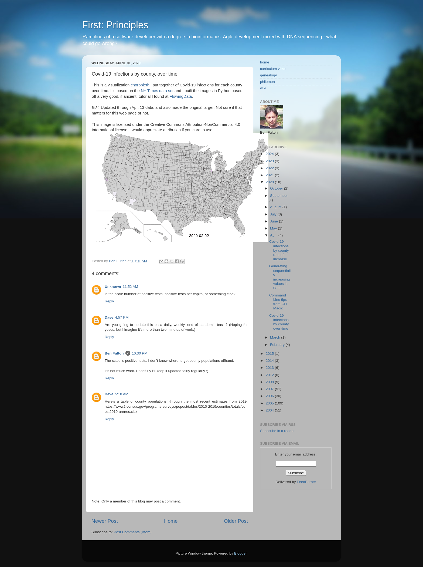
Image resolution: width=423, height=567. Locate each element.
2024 (270, 154)
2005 (270, 403)
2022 (270, 168)
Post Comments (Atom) (133, 532)
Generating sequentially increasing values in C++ (280, 277)
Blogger (240, 553)
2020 (270, 182)
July (274, 214)
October (277, 188)
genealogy (268, 75)
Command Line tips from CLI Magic (278, 301)
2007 (270, 389)
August (276, 207)
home (264, 62)
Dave (109, 317)
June (274, 221)
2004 (270, 410)
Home (171, 521)
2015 (270, 354)
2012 (270, 375)
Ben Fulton (114, 353)
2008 (270, 382)
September (279, 196)
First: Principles (115, 25)
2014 (270, 361)
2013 (270, 368)
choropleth (140, 85)
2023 (270, 161)
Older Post (236, 521)
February (278, 345)
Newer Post (104, 521)
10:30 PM (140, 353)
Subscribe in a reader (277, 431)
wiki (263, 88)
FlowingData (181, 96)
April (274, 235)
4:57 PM (121, 317)
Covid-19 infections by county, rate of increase (279, 250)
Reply (109, 301)
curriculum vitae (273, 69)
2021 (270, 175)
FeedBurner (306, 482)
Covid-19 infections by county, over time (279, 322)
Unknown (113, 287)
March (275, 337)
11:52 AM (130, 287)
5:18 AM (121, 394)
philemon (267, 82)
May (274, 228)
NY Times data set (157, 91)
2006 (270, 396)
